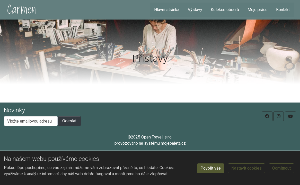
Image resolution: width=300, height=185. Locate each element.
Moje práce (258, 9)
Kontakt (283, 9)
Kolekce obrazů (225, 9)
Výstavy (195, 9)
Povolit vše (210, 168)
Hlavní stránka (166, 9)
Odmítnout (281, 168)
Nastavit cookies (246, 168)
